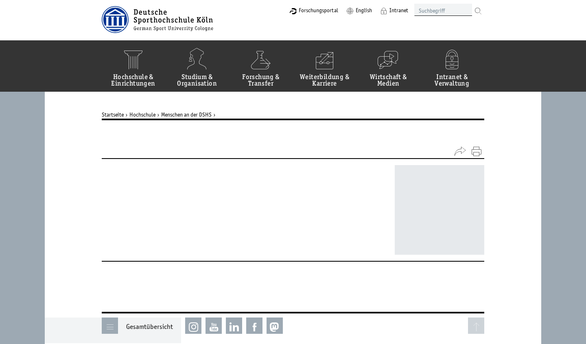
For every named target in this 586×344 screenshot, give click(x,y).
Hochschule (142, 114)
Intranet (398, 10)
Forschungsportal (318, 10)
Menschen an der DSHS (186, 114)
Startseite (113, 114)
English (364, 10)
